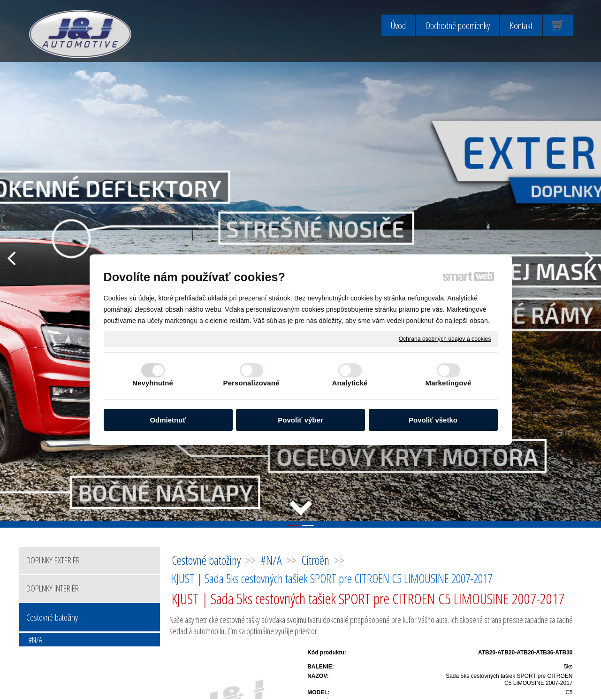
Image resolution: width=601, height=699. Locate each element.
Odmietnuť (168, 420)
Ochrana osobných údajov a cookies (445, 338)
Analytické (349, 383)
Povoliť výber (300, 420)
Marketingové (449, 383)
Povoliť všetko (433, 420)
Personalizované (251, 383)
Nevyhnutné (152, 383)
